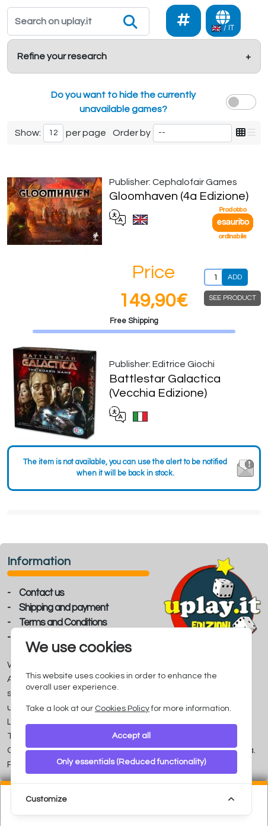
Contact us (41, 593)
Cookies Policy (122, 708)
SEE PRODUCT (232, 298)
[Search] (78, 21)
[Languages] (223, 21)
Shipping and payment (64, 607)
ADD (235, 277)
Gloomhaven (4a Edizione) (178, 196)
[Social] (183, 21)
